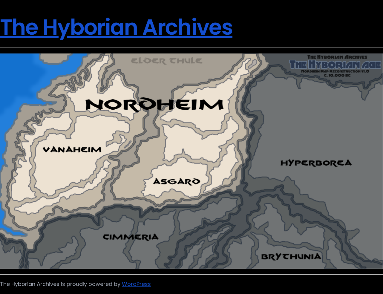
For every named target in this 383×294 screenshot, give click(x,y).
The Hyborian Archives (116, 27)
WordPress (136, 284)
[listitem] (118, 232)
